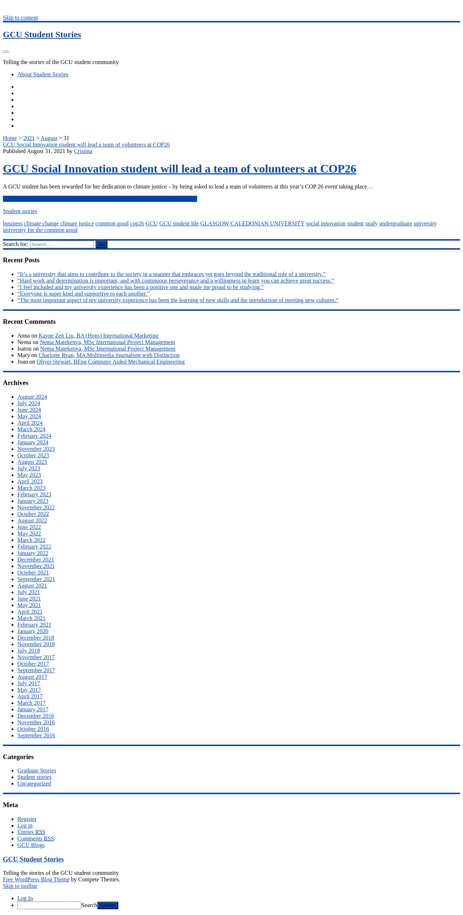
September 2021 (36, 579)
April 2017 (30, 696)
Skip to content (20, 17)
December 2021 (35, 559)
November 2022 (36, 507)
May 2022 (29, 533)
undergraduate (395, 223)
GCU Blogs (30, 845)
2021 (29, 138)
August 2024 (32, 397)
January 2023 (32, 501)
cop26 (137, 223)
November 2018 (36, 644)
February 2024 (34, 436)
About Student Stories (42, 74)
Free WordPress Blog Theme (36, 879)
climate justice (77, 223)
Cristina (83, 151)
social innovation (326, 223)
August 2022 (32, 520)
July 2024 (28, 403)
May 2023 (29, 475)
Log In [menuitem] (25, 898)
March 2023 (31, 488)
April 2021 (30, 612)
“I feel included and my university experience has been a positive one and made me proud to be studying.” (140, 287)
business (12, 223)
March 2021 (31, 618)
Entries (31, 832)
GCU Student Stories (42, 34)
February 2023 (34, 494)
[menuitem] (238, 905)
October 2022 (33, 514)
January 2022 (32, 553)
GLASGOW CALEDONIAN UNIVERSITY (252, 223)
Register (27, 819)
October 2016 (33, 729)
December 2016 (35, 716)
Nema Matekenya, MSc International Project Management (107, 342)
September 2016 (36, 735)
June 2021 (29, 599)
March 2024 (31, 429)
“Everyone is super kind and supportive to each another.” (83, 294)
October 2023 (33, 455)
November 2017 (36, 657)
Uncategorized (34, 783)
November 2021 (36, 566)
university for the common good (40, 230)
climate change (41, 223)
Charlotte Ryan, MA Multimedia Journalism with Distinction (109, 355)
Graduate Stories (36, 770)
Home (10, 138)
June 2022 (29, 527)
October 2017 (33, 664)
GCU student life (179, 223)
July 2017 (28, 683)
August (49, 138)
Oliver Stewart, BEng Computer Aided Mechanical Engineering (110, 362)
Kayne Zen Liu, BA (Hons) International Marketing (98, 335)
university (425, 223)
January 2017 (32, 709)
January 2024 (32, 442)
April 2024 (30, 423)
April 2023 (30, 481)
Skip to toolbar (20, 886)
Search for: (16, 244)
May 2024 (29, 416)
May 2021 (29, 605)
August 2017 (32, 677)
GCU (152, 223)
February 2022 (34, 546)
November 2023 (36, 449)
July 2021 (28, 592)
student (355, 223)
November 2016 (36, 722)
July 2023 (28, 468)
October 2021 (33, 572)
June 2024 (29, 410)
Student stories (20, 211)
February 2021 (34, 625)
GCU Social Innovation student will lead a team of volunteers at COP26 (86, 144)
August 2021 (32, 586)
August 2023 (32, 462)
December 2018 (35, 638)
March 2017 (31, 703)
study (371, 223)
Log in (25, 825)
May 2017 (29, 690)
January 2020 (32, 631)
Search (89, 905)
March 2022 (31, 540)
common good (111, 223)
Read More (100, 199)
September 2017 (36, 670)
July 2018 (28, 651)
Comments (35, 838)
